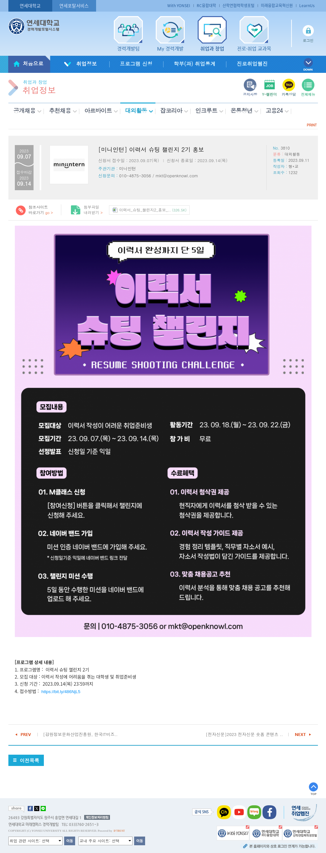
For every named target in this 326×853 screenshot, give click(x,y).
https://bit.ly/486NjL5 (60, 691)
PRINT (312, 125)
